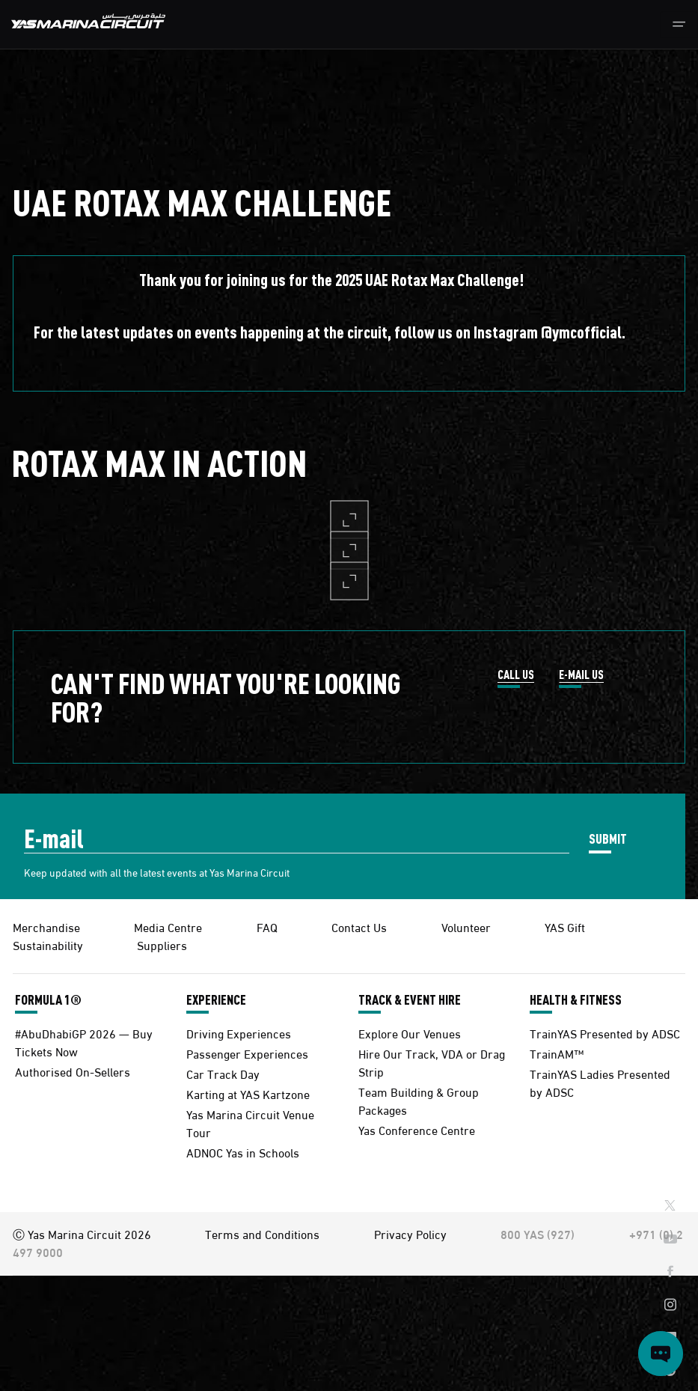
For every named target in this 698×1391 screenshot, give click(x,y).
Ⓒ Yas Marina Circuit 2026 (82, 1233)
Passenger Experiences (247, 1053)
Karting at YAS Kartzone (248, 1093)
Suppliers (162, 944)
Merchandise (46, 926)
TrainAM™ (557, 1053)
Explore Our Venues (409, 1032)
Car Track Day (223, 1073)
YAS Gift (565, 926)
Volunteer (466, 926)
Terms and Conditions (262, 1233)
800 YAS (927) (537, 1233)
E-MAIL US (581, 675)
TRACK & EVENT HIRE (409, 999)
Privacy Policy (410, 1233)
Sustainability (48, 944)
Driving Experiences (238, 1032)
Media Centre (168, 926)
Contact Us (359, 926)
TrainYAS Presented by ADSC (605, 1032)
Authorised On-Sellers (72, 1071)
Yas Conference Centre (416, 1129)
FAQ (267, 926)
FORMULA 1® (48, 999)
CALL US (516, 675)
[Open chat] (660, 1353)
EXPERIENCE (216, 999)
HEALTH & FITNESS (576, 999)
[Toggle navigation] (679, 24)
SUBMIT (608, 838)
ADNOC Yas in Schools (242, 1151)
